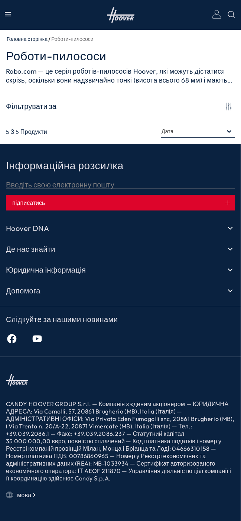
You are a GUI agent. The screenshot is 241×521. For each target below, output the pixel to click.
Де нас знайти (120, 249)
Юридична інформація (120, 270)
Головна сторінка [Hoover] (120, 15)
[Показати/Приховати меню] (8, 15)
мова (21, 495)
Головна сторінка (27, 39)
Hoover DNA (120, 228)
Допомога (120, 290)
